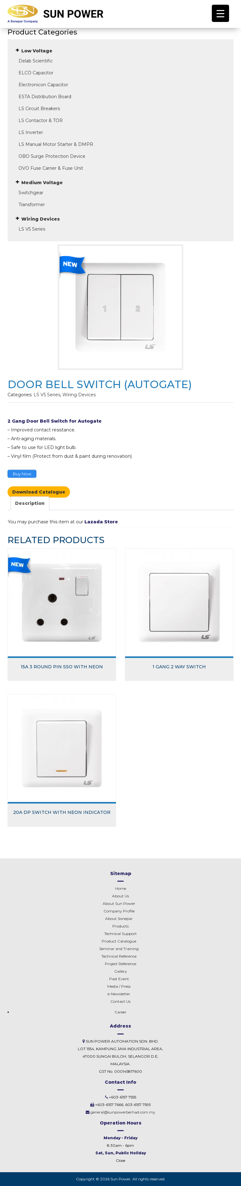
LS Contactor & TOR (41, 120)
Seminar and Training (119, 948)
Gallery (120, 971)
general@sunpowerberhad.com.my (122, 1112)
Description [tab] (30, 503)
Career (120, 1012)
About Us (120, 896)
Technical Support (120, 933)
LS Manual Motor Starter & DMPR (56, 144)
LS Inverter (31, 132)
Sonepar (119, 918)
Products (120, 926)
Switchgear (31, 192)
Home (120, 888)
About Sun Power (119, 903)
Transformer (32, 204)
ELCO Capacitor (36, 73)
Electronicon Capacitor (43, 85)
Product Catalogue (119, 941)
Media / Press (119, 986)
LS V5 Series (32, 229)
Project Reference (120, 963)
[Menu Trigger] (220, 13)
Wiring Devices (40, 219)
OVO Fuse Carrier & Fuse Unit (51, 168)
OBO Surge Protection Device (52, 156)
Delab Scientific (36, 61)
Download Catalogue (38, 492)
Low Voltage (36, 51)
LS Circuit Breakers (39, 108)
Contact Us (120, 1001)
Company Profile (119, 911)
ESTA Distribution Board (45, 96)
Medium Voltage (42, 182)
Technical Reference (119, 956)
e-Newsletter (119, 993)
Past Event (119, 978)
